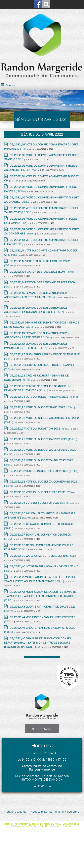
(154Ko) (44, 396)
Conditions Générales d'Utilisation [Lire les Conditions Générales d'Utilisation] (56, 826)
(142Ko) (38, 642)
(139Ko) (40, 596)
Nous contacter (42, 729)
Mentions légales (15, 811)
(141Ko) (42, 271)
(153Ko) (42, 407)
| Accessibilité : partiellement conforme (54, 811)
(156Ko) (44, 471)
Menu (10, 85)
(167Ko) (43, 555)
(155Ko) (40, 428)
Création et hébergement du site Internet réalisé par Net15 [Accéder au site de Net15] (32, 824)
